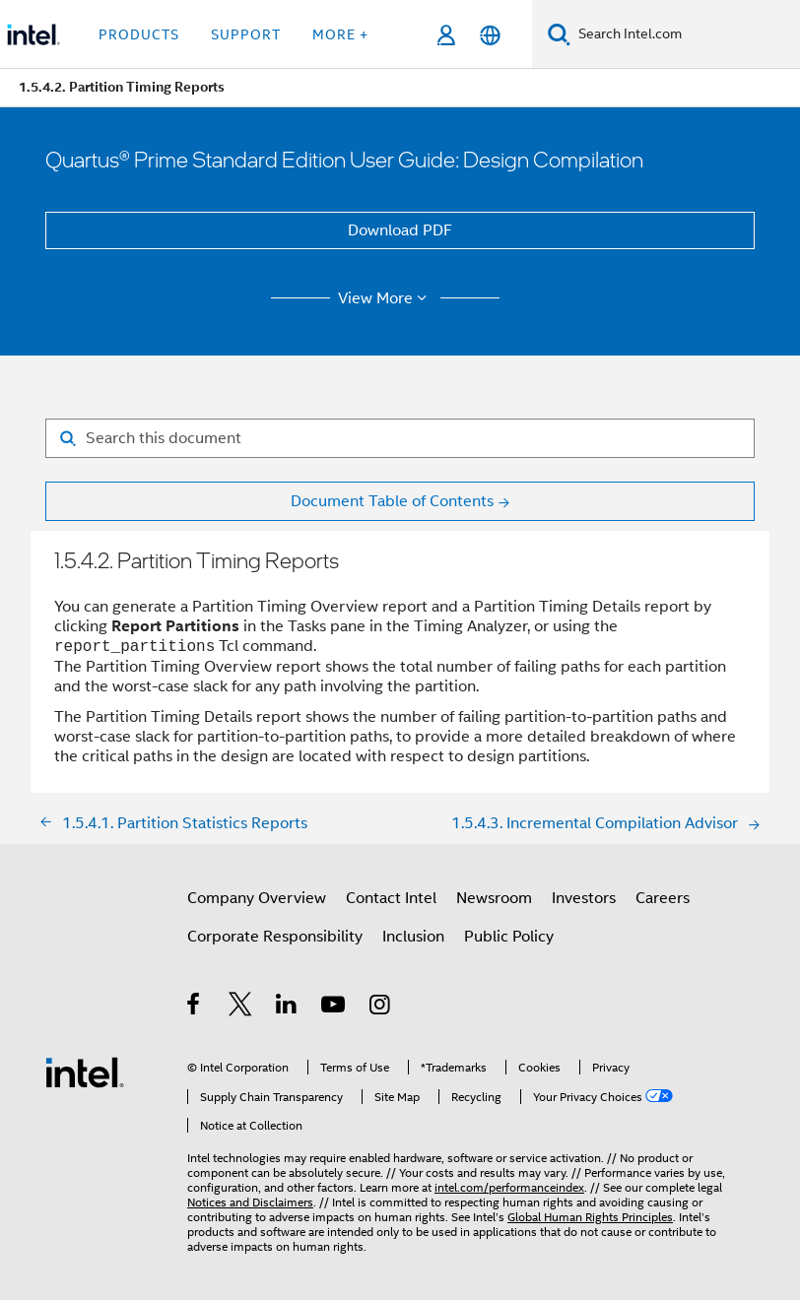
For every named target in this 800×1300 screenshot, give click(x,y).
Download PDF (400, 230)
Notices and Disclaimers (250, 1202)
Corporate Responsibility (275, 936)
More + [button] (340, 34)
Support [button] (246, 34)
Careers (662, 898)
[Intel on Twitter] (241, 1007)
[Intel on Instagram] (381, 1007)
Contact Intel (391, 898)
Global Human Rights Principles (590, 1216)
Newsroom (494, 898)
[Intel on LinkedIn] (287, 1007)
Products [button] (139, 34)
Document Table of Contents (392, 501)
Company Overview (256, 898)
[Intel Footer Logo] (84, 1071)
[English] (490, 35)
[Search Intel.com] (685, 34)
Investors (584, 898)
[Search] (559, 34)
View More (385, 298)
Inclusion (413, 936)
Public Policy (509, 936)
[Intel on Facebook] (194, 1007)
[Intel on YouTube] (334, 1007)
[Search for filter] (400, 438)
